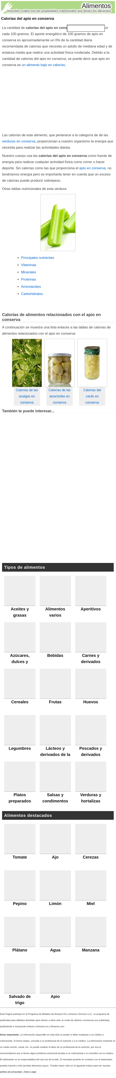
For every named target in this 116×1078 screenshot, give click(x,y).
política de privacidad (11, 1072)
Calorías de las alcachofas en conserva (60, 396)
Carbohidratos (32, 294)
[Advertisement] (58, 99)
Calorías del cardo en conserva (92, 396)
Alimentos (96, 5)
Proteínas (28, 279)
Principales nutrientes (37, 258)
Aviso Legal (30, 1072)
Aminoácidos (31, 287)
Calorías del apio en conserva (27, 19)
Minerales (28, 272)
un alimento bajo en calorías (43, 65)
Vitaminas (28, 265)
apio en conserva (91, 168)
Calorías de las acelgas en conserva (27, 396)
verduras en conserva (18, 141)
